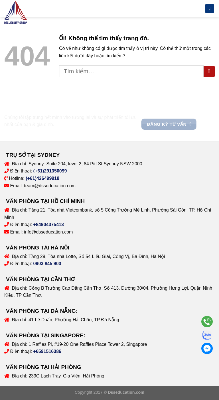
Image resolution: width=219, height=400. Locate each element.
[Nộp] (209, 71)
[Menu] (209, 8)
